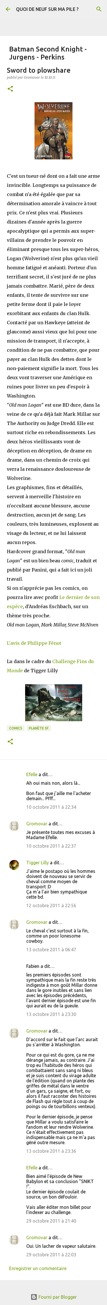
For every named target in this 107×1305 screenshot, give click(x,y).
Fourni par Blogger (54, 1297)
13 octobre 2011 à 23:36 (51, 1151)
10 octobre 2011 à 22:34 (51, 807)
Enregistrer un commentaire (37, 1268)
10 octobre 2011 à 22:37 (51, 846)
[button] (10, 89)
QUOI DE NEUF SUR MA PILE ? (47, 9)
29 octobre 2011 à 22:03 (51, 1254)
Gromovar (36, 823)
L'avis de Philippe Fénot (34, 643)
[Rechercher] (99, 9)
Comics (15, 728)
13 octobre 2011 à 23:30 (51, 1014)
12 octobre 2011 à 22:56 (51, 905)
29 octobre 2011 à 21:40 (51, 1220)
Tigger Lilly (37, 862)
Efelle (31, 774)
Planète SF (39, 728)
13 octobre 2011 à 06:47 (51, 949)
